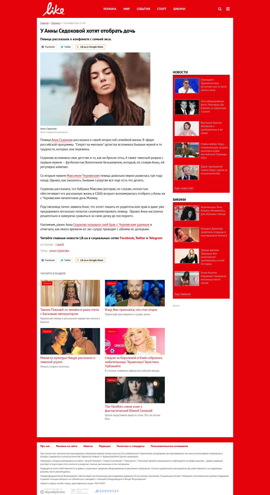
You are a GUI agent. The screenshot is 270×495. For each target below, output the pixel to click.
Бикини (179, 9)
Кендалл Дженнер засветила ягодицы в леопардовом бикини (214, 232)
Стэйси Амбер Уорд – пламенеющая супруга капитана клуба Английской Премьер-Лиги (214, 150)
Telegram (155, 238)
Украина (109, 9)
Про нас (45, 446)
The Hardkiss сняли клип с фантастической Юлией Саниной (128, 408)
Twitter (140, 238)
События (143, 9)
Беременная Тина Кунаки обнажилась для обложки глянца (213, 210)
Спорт (161, 9)
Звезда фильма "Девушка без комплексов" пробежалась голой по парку (212, 256)
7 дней (59, 244)
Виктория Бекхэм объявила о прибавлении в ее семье (212, 128)
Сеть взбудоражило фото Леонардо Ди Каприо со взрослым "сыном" (213, 106)
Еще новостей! (184, 188)
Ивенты (88, 446)
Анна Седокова (59, 251)
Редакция (105, 446)
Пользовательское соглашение (169, 446)
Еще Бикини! (183, 294)
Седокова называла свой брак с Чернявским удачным (111, 224)
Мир (126, 9)
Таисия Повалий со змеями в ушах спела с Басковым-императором (69, 311)
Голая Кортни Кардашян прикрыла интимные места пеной (213, 278)
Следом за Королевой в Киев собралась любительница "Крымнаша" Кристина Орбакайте (133, 362)
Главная (44, 23)
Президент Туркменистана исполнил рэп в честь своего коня (213, 85)
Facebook (127, 238)
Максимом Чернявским (83, 175)
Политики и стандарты (130, 446)
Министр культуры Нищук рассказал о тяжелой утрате (67, 360)
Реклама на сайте (66, 446)
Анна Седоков (61, 140)
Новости (180, 72)
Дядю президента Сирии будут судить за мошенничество (214, 170)
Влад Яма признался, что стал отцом (131, 309)
